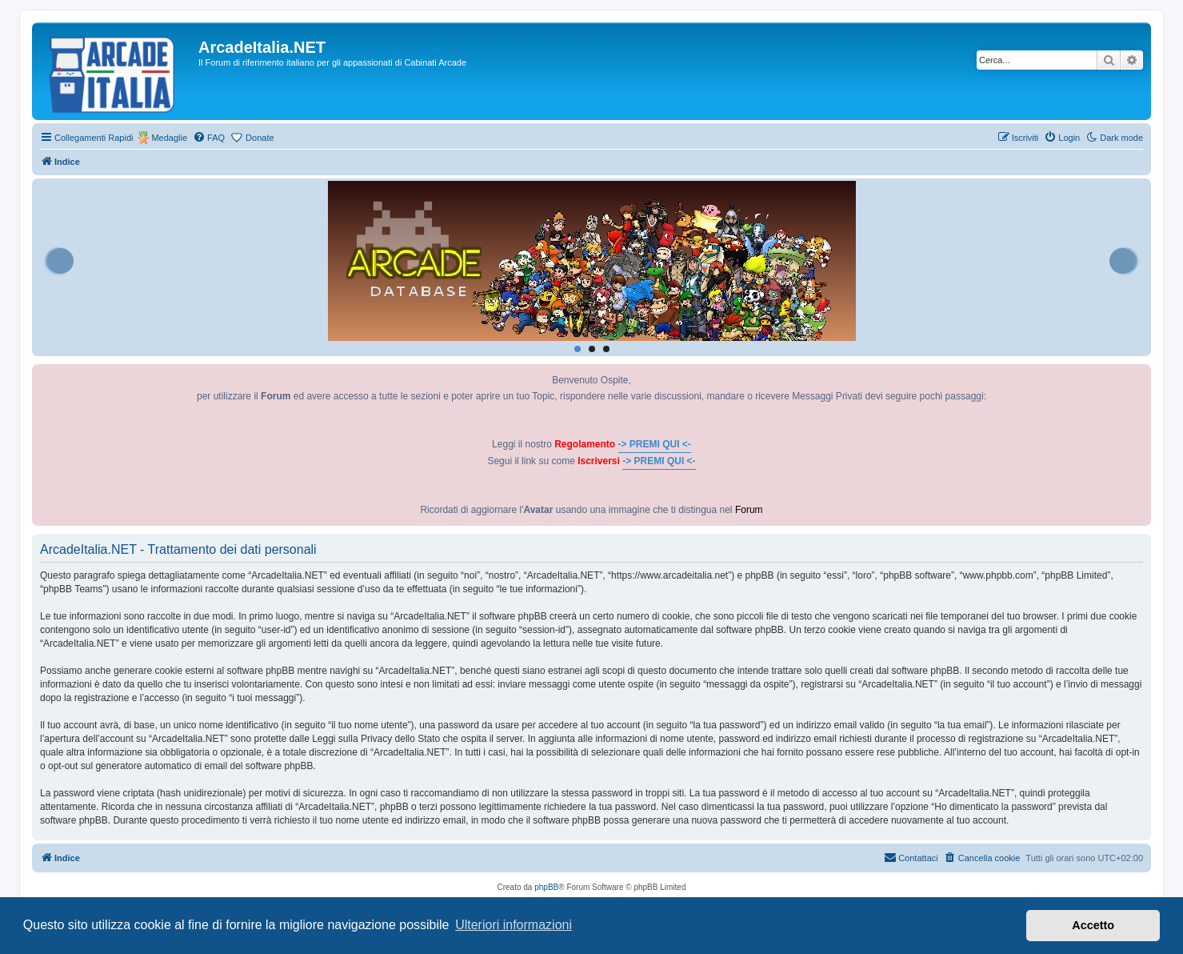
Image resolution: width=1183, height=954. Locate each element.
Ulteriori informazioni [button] (513, 925)
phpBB (546, 887)
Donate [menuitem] (260, 137)
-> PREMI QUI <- (654, 444)
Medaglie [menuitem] (169, 137)
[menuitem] (209, 137)
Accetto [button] (1093, 925)
